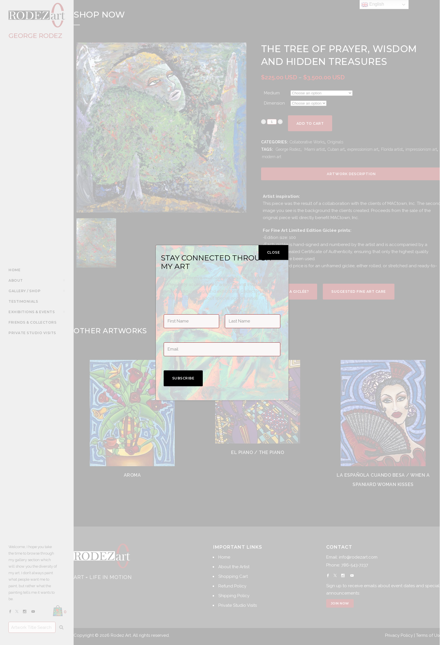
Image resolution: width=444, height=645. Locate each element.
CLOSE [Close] (273, 252)
